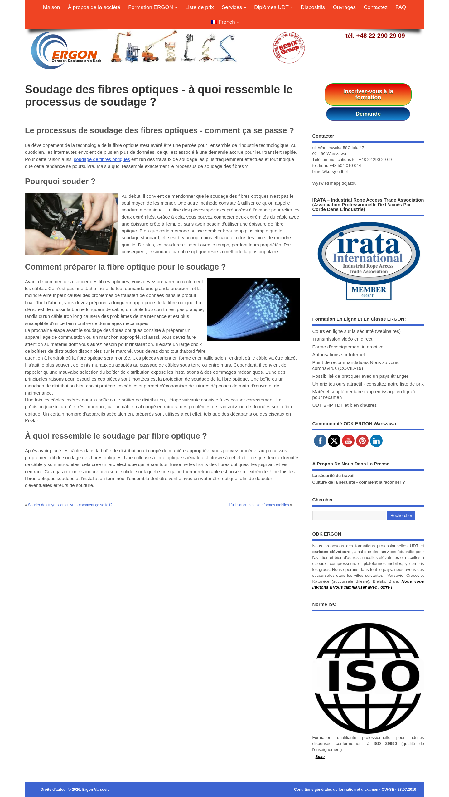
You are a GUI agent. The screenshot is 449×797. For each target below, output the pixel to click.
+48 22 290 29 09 (380, 35)
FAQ (400, 7)
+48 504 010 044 (345, 165)
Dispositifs (313, 7)
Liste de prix (199, 7)
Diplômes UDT (273, 7)
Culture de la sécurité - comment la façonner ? (358, 482)
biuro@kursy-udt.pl (330, 171)
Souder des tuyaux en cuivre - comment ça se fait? (70, 505)
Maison (51, 7)
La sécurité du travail (333, 475)
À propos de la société (94, 7)
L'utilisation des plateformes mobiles (259, 505)
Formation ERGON (152, 7)
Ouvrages (344, 7)
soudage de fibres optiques (102, 159)
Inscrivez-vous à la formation (368, 94)
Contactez (376, 7)
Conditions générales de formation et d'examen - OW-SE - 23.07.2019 (355, 789)
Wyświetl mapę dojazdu (334, 183)
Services (234, 7)
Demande (368, 114)
